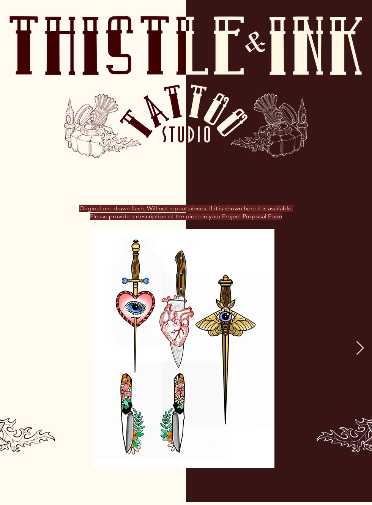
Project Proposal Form (252, 216)
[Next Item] (360, 348)
